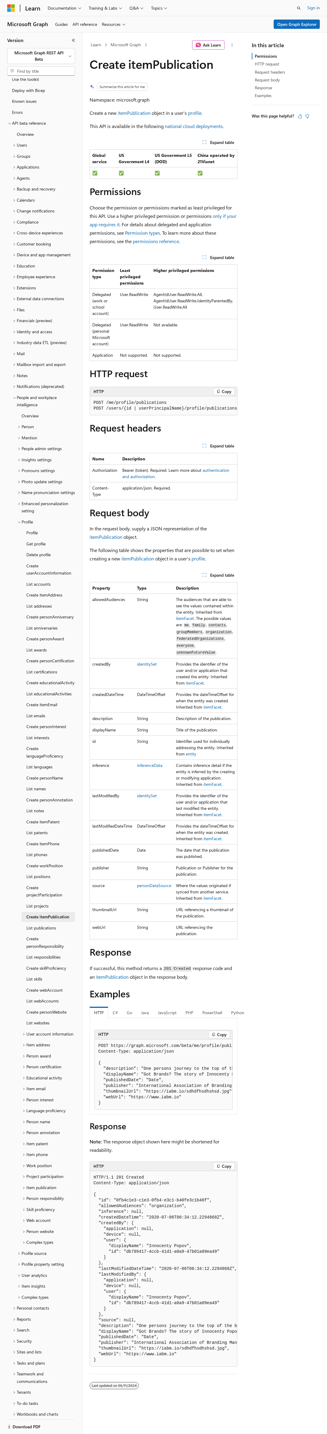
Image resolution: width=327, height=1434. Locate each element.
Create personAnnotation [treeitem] (49, 779)
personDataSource (154, 885)
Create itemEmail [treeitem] (41, 684)
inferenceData (149, 765)
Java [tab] (145, 1012)
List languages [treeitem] (39, 746)
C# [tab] (115, 1012)
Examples (263, 95)
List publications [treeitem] (41, 907)
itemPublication (134, 113)
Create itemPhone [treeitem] (42, 823)
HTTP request (267, 64)
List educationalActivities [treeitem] (49, 673)
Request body (267, 80)
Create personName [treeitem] (44, 757)
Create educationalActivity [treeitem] (50, 662)
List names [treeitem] (36, 768)
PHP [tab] (189, 1012)
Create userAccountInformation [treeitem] (48, 548)
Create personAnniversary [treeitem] (50, 596)
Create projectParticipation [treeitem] (44, 870)
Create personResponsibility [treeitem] (45, 921)
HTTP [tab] (99, 1012)
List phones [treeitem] (36, 834)
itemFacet (185, 618)
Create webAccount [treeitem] (44, 969)
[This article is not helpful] (307, 116)
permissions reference (156, 241)
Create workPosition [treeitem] (44, 845)
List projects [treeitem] (37, 885)
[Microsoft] (11, 8)
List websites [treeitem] (37, 1002)
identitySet (147, 664)
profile (194, 113)
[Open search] (299, 8)
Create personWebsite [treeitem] (46, 991)
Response (263, 87)
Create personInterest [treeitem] (46, 706)
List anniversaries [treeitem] (42, 607)
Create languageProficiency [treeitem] (44, 731)
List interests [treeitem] (37, 717)
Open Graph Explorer (297, 24)
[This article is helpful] (300, 116)
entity (191, 754)
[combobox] (41, 56)
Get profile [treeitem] (36, 523)
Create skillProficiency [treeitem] (46, 947)
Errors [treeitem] (17, 91)
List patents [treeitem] (37, 812)
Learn (96, 44)
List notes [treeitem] (35, 790)
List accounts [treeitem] (38, 563)
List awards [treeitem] (36, 629)
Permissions (266, 56)
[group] (163, 1074)
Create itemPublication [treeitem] (47, 896)
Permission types (142, 233)
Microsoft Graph (126, 44)
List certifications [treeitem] (41, 651)
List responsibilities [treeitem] (43, 936)
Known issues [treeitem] (24, 80)
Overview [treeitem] (25, 113)
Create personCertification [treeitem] (50, 640)
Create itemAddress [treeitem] (44, 574)
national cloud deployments (194, 126)
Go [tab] (129, 1012)
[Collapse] (73, 40)
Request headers (270, 72)
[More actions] (232, 45)
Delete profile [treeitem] (38, 534)
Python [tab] (237, 1012)
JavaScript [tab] (167, 1012)
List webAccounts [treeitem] (42, 980)
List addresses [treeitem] (39, 585)
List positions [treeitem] (38, 856)
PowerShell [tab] (212, 1012)
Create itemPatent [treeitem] (43, 801)
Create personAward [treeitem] (45, 618)
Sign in (313, 8)
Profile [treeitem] (32, 512)
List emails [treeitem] (35, 695)
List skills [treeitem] (34, 958)
